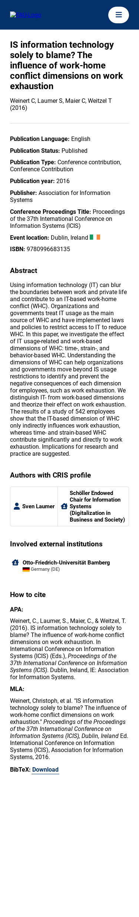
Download (45, 769)
